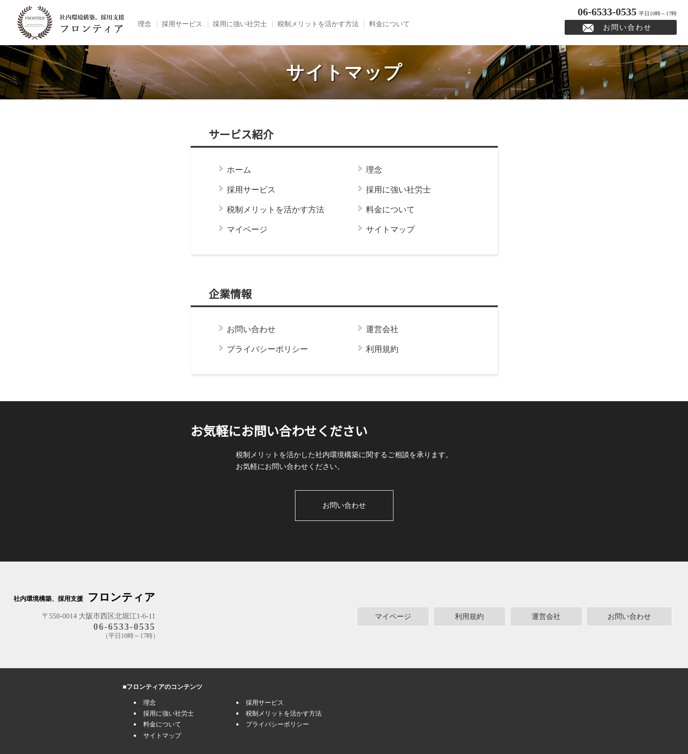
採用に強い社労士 (240, 24)
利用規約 (382, 349)
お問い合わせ (627, 27)
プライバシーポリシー (267, 349)
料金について (389, 24)
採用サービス (182, 24)
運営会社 (382, 329)
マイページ (247, 229)
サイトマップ (390, 229)
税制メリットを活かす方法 (318, 24)
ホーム (239, 169)
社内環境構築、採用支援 (84, 598)
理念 (144, 24)
